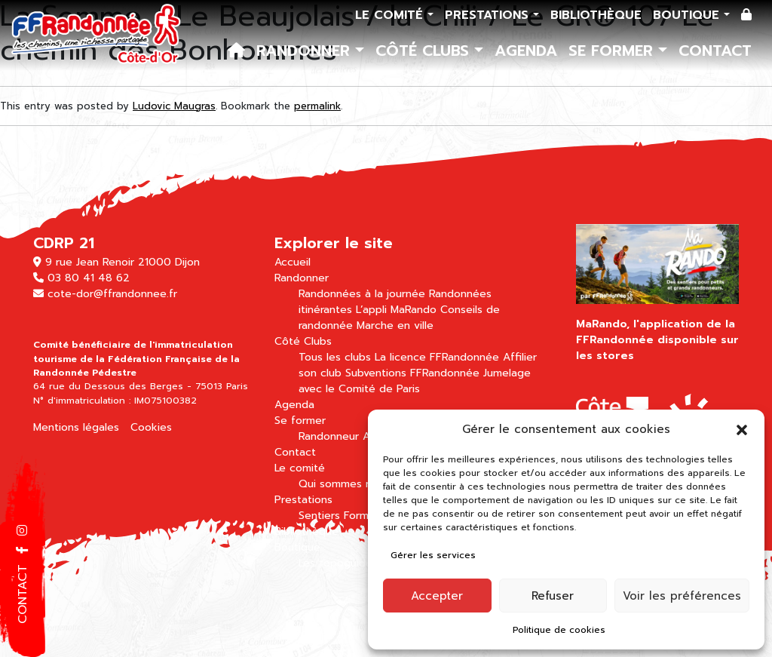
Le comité (391, 15)
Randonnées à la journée (362, 294)
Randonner (305, 50)
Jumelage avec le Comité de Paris (415, 381)
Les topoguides (338, 563)
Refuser (553, 596)
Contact (715, 50)
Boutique (688, 15)
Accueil (292, 262)
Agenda (526, 50)
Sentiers (319, 515)
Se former (613, 50)
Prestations (489, 15)
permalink (317, 106)
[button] (741, 429)
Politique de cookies (559, 630)
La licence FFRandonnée (437, 357)
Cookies (151, 427)
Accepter (437, 596)
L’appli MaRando (396, 310)
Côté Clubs (424, 50)
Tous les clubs (335, 357)
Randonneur (329, 436)
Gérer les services (433, 555)
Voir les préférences (682, 596)
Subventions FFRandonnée (412, 373)
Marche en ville (395, 325)
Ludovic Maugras (174, 106)
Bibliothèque (596, 15)
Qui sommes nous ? (349, 484)
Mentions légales (76, 427)
